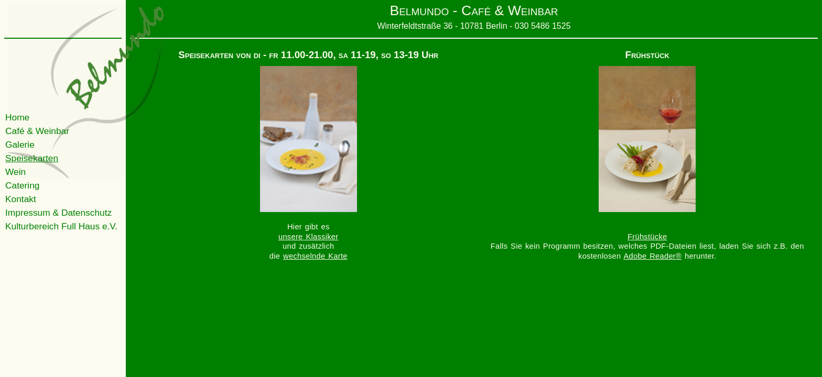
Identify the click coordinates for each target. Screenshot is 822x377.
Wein (15, 172)
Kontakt (20, 199)
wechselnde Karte (315, 256)
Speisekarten (31, 158)
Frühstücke (647, 236)
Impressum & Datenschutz (58, 212)
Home (17, 117)
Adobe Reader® (653, 256)
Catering (22, 185)
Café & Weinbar (37, 131)
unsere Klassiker (308, 236)
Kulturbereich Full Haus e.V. (61, 226)
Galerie (20, 144)
